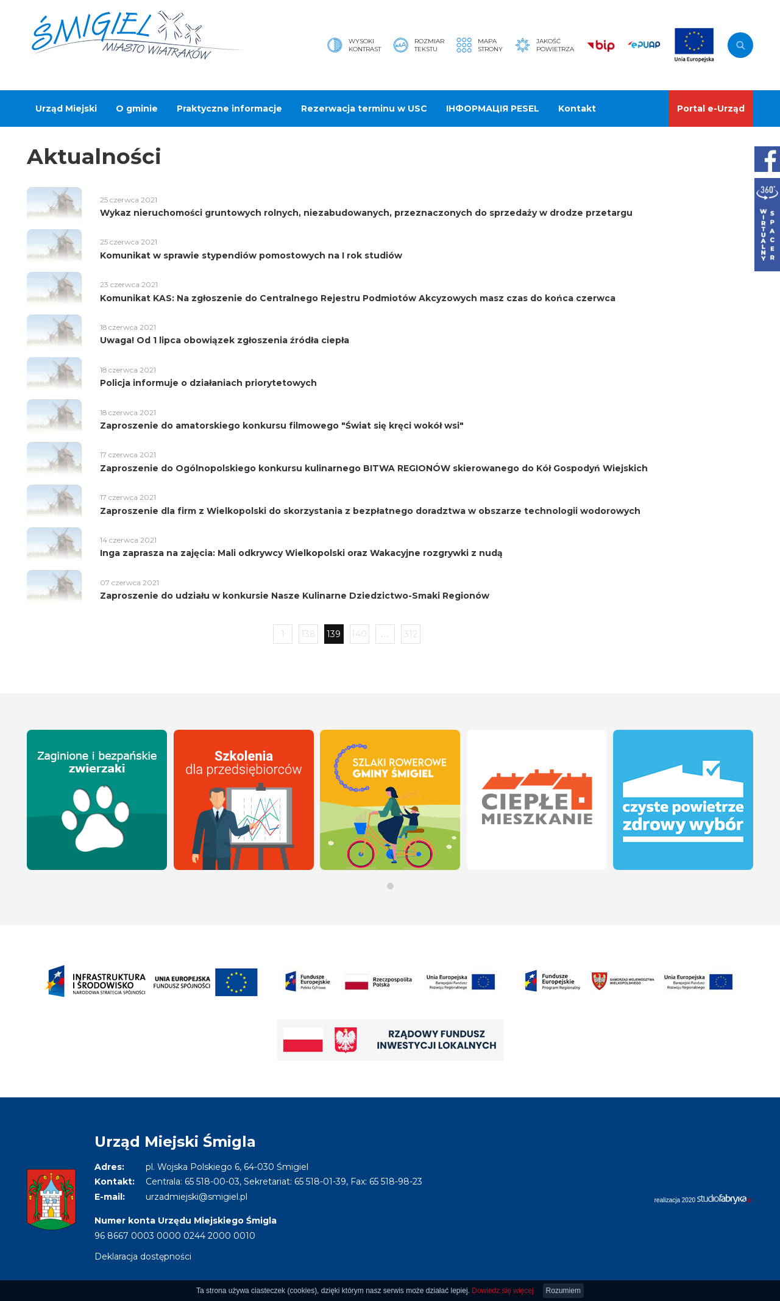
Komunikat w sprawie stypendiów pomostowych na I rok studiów (251, 255)
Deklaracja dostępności (142, 1256)
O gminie (137, 108)
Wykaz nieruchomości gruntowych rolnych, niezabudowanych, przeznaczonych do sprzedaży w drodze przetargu (366, 212)
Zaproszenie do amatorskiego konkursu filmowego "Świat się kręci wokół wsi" (282, 425)
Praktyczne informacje (229, 108)
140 (359, 634)
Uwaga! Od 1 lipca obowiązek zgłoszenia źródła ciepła (224, 340)
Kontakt (577, 108)
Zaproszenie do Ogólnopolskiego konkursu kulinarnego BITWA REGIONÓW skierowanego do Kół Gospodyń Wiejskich (374, 468)
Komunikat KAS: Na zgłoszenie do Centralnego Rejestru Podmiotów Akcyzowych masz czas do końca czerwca (357, 298)
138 (308, 634)
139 (334, 634)
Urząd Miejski (66, 108)
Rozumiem (563, 1290)
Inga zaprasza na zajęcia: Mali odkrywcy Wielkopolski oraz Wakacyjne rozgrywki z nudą (301, 552)
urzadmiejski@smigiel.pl (196, 1196)
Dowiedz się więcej (502, 1290)
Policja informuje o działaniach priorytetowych (208, 382)
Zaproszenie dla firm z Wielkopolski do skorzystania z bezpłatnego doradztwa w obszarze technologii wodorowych (370, 510)
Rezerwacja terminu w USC (364, 108)
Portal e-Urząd (711, 108)
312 (410, 634)
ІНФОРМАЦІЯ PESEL (492, 108)
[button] (390, 886)
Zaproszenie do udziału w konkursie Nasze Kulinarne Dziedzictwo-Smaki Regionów (294, 595)
